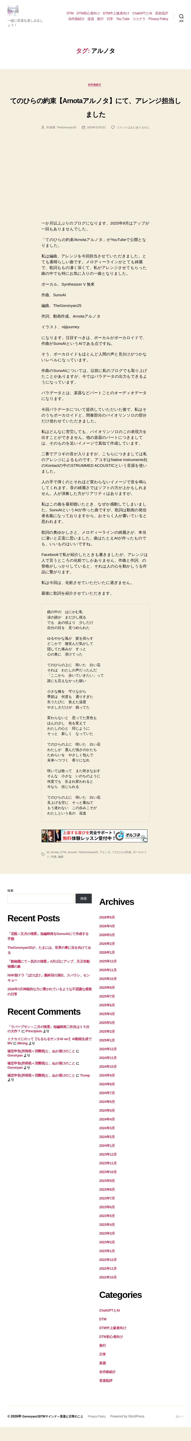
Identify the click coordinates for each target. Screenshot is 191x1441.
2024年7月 (107, 1107)
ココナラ (138, 22)
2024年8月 (107, 1098)
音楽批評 (161, 16)
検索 (10, 904)
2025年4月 (107, 1028)
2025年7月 (107, 1010)
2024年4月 (107, 1133)
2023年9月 (107, 1195)
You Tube (122, 22)
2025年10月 (108, 993)
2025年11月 (108, 984)
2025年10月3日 (119, 134)
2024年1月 (107, 1160)
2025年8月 (107, 1002)
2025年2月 (107, 1045)
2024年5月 (107, 1124)
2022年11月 (108, 1282)
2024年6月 (107, 1116)
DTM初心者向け (88, 16)
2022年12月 (108, 1274)
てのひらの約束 (125, 866)
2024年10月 (108, 1081)
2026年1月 (107, 966)
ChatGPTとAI (142, 16)
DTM (70, 16)
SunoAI (73, 866)
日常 (110, 22)
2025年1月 (107, 1054)
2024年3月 (107, 1142)
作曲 (57, 870)
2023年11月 (108, 1177)
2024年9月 (107, 1089)
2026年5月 (107, 931)
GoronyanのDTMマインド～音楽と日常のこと (56, 1430)
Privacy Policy (158, 22)
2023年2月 (107, 1256)
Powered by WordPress (137, 1430)
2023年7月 (107, 1212)
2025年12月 (108, 975)
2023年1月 (107, 1265)
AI (48, 866)
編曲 (64, 870)
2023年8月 (107, 1203)
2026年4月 (107, 940)
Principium (34, 1045)
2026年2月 (107, 958)
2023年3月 (107, 1247)
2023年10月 (108, 1186)
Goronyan (15, 1069)
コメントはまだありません (98, 141)
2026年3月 (107, 949)
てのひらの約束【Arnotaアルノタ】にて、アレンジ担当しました (95, 112)
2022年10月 (108, 1291)
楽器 (90, 22)
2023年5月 (107, 1230)
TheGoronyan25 (87, 134)
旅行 (100, 22)
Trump (85, 1089)
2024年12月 (108, 1063)
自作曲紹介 (76, 22)
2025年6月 (107, 1019)
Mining (22, 1057)
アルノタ (108, 866)
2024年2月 (107, 1151)
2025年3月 (107, 1037)
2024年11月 (108, 1072)
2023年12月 (108, 1168)
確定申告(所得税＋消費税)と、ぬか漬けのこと (41, 1065)
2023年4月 (107, 1239)
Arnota (55, 866)
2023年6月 (107, 1221)
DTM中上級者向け (116, 16)
